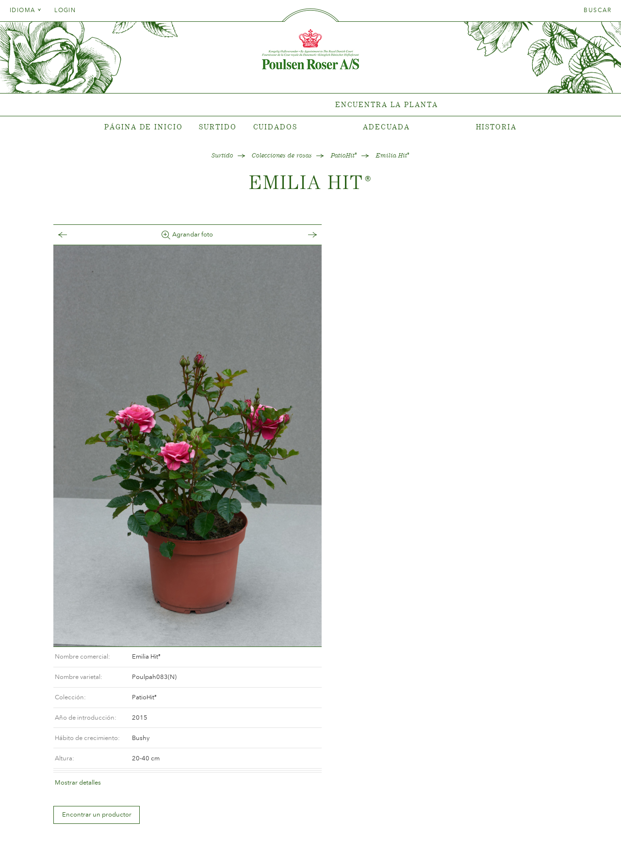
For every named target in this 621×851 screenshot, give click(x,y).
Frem (281, 235)
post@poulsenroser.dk (421, 828)
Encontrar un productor (363, 392)
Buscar (597, 10)
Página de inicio (143, 127)
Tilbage (72, 235)
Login (65, 10)
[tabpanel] (310, 105)
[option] (177, 430)
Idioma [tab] (26, 10)
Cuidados (275, 127)
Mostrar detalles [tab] (345, 360)
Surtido (217, 127)
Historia (496, 127)
